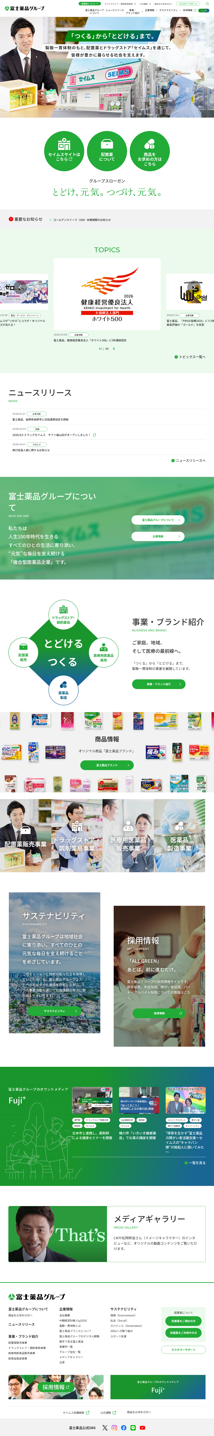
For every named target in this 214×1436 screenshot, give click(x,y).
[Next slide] (194, 287)
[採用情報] (56, 1387)
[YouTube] (142, 1428)
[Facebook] (123, 1428)
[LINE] (133, 1428)
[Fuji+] (203, 10)
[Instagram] (114, 1427)
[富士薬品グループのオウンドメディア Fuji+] (158, 1387)
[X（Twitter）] (105, 1428)
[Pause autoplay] (114, 349)
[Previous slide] (20, 287)
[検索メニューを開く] (207, 3)
